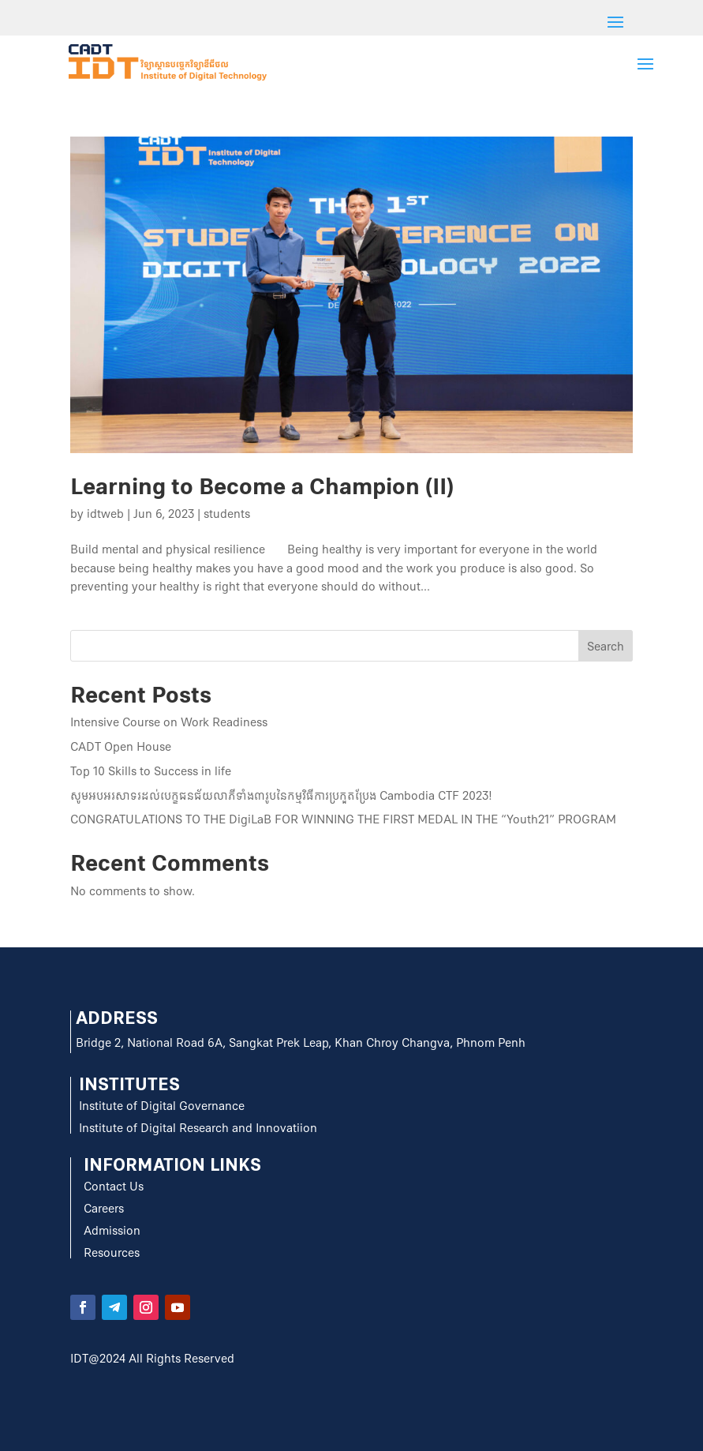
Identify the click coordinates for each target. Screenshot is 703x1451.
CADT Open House (120, 747)
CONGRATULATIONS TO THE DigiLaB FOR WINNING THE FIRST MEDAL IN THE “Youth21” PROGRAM (343, 819)
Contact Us (114, 1186)
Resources (112, 1253)
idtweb (105, 514)
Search (605, 646)
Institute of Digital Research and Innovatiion (198, 1128)
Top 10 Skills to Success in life (150, 771)
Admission (112, 1231)
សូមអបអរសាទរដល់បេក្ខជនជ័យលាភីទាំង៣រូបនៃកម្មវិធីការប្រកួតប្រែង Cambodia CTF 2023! (281, 796)
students (227, 514)
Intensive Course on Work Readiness (168, 722)
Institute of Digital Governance (162, 1106)
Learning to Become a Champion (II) (262, 486)
